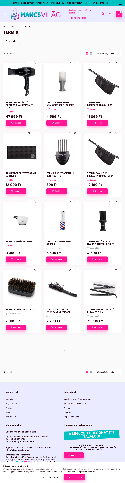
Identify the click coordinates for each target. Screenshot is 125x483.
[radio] (91, 53)
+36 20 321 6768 (17, 439)
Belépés (9, 399)
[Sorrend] (108, 53)
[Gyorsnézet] (34, 62)
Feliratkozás (72, 455)
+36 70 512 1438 (77, 18)
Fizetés (67, 408)
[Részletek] (56, 259)
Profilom (9, 408)
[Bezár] (120, 3)
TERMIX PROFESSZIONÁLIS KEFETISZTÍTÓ (60, 174)
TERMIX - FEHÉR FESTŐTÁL (20, 241)
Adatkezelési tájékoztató (75, 403)
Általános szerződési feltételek (77, 399)
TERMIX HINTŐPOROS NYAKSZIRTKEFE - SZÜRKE (60, 103)
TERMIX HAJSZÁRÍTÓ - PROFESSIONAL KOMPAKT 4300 (19, 105)
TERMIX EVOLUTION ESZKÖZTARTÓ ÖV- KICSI (100, 103)
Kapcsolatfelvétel (71, 417)
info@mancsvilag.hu (19, 450)
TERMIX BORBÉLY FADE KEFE (20, 309)
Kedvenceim (11, 417)
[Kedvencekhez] (29, 62)
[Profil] (110, 14)
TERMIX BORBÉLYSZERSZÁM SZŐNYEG (21, 174)
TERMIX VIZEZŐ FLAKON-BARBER (59, 242)
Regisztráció (11, 403)
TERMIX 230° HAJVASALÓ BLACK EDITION (100, 310)
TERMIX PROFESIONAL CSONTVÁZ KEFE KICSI (58, 310)
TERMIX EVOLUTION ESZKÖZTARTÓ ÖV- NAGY (100, 174)
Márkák (14, 26)
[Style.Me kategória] (11, 41)
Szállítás (67, 412)
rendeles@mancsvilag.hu (21, 441)
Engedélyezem (73, 477)
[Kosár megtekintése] (119, 14)
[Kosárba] (16, 123)
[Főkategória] (4, 26)
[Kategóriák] (5, 14)
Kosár (8, 412)
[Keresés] (103, 14)
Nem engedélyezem (51, 477)
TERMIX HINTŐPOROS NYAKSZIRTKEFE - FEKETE (100, 242)
